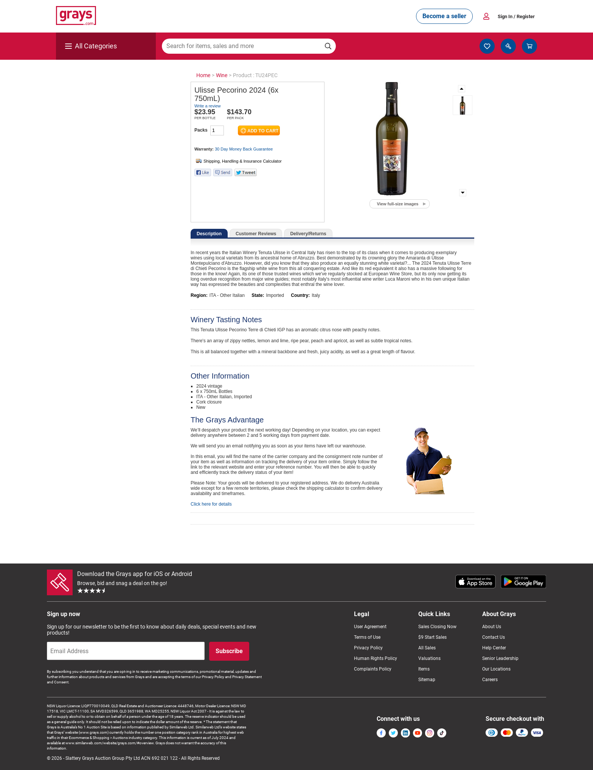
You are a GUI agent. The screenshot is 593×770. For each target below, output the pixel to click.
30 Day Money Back (244, 149)
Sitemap (426, 679)
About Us (491, 626)
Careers (490, 679)
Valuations (429, 658)
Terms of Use (367, 637)
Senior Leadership (500, 658)
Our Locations (496, 669)
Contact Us (493, 637)
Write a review (207, 106)
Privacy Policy (368, 647)
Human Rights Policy (375, 658)
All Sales (427, 647)
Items (424, 669)
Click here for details (211, 504)
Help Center (494, 647)
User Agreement (370, 626)
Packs (201, 130)
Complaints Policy (372, 669)
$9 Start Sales (432, 637)
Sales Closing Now (437, 626)
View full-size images (398, 204)
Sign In (516, 16)
